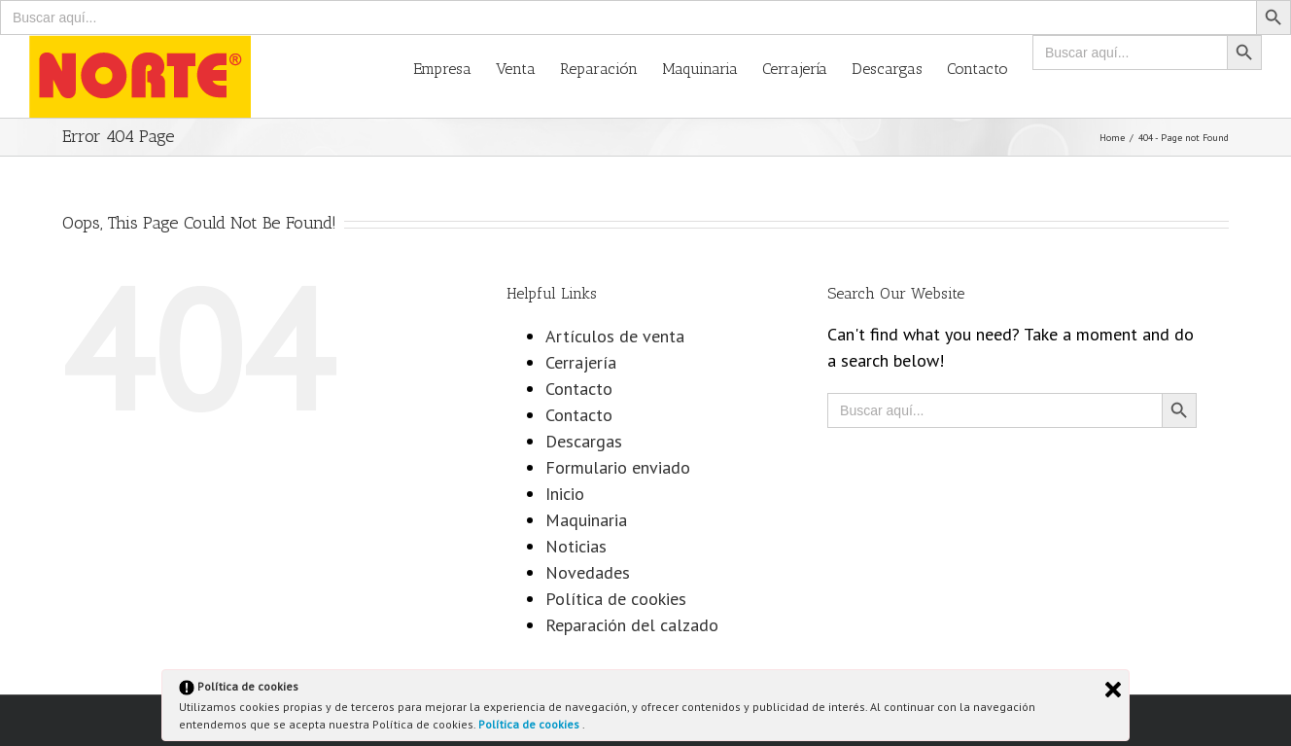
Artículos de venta (614, 336)
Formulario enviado (617, 467)
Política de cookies (530, 724)
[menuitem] (454, 67)
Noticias (576, 546)
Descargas (583, 441)
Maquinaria (586, 520)
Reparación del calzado (631, 625)
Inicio (564, 493)
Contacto (578, 388)
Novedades (587, 572)
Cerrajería (580, 362)
